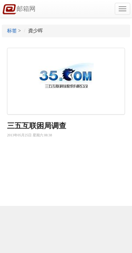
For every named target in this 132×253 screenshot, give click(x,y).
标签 (12, 30)
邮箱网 (19, 9)
